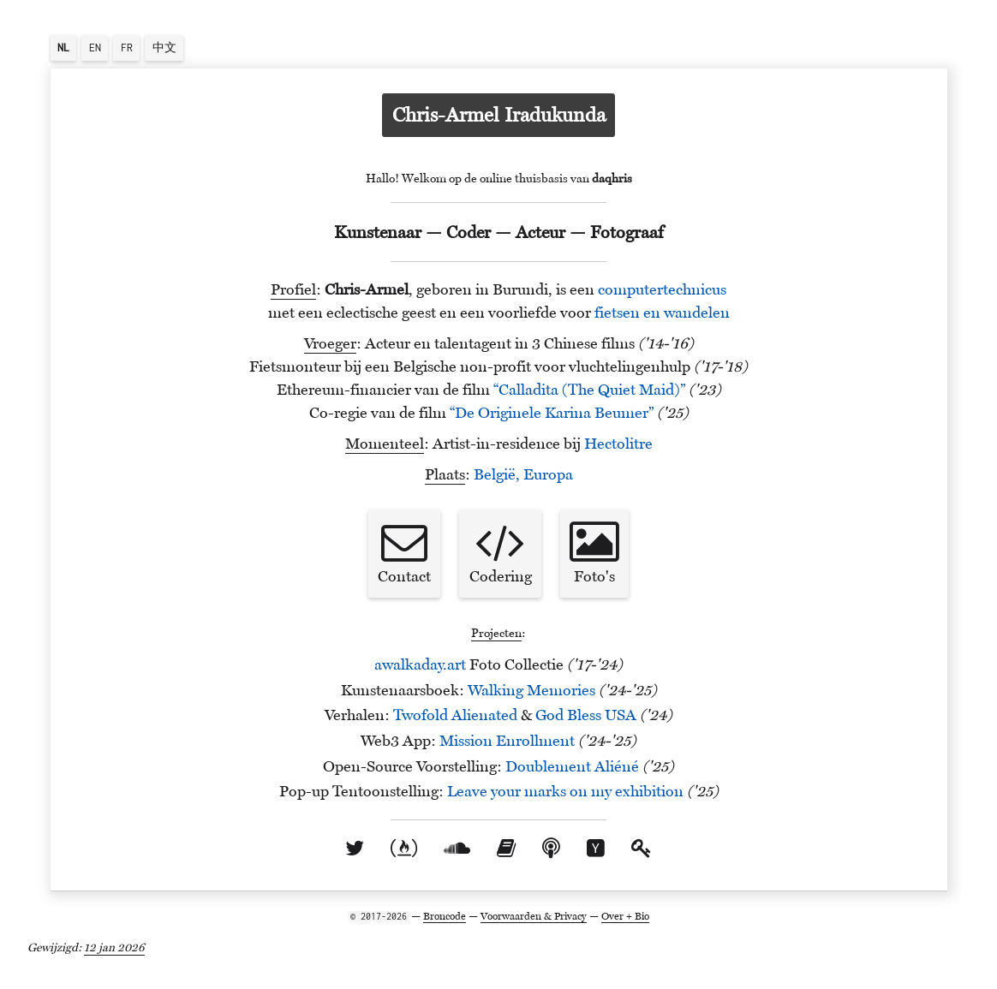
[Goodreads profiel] (506, 847)
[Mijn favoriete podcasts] (551, 847)
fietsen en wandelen (662, 312)
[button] (64, 48)
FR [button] (127, 47)
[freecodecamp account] (404, 847)
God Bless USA (585, 715)
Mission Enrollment (507, 740)
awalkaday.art (420, 664)
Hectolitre (618, 443)
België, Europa (523, 474)
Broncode (444, 915)
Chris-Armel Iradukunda (499, 115)
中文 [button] (164, 47)
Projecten (496, 632)
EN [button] (95, 47)
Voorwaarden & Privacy (534, 915)
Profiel (293, 289)
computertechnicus (662, 289)
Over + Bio (625, 915)
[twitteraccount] (354, 847)
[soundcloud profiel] (457, 847)
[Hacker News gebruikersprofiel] (596, 847)
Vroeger (330, 343)
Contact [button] (404, 552)
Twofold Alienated (455, 715)
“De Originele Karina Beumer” (552, 412)
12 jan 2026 (114, 947)
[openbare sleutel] (641, 847)
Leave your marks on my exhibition (565, 791)
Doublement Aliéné (572, 766)
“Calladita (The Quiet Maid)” (589, 389)
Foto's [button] (594, 552)
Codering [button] (500, 552)
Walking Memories (531, 690)
